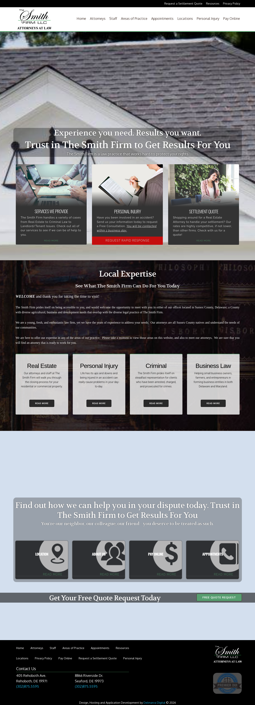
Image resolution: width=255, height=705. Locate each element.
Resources (212, 3)
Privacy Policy (231, 3)
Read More (51, 240)
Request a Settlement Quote (183, 3)
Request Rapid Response (127, 240)
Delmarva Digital (154, 702)
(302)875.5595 (27, 686)
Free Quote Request (219, 597)
